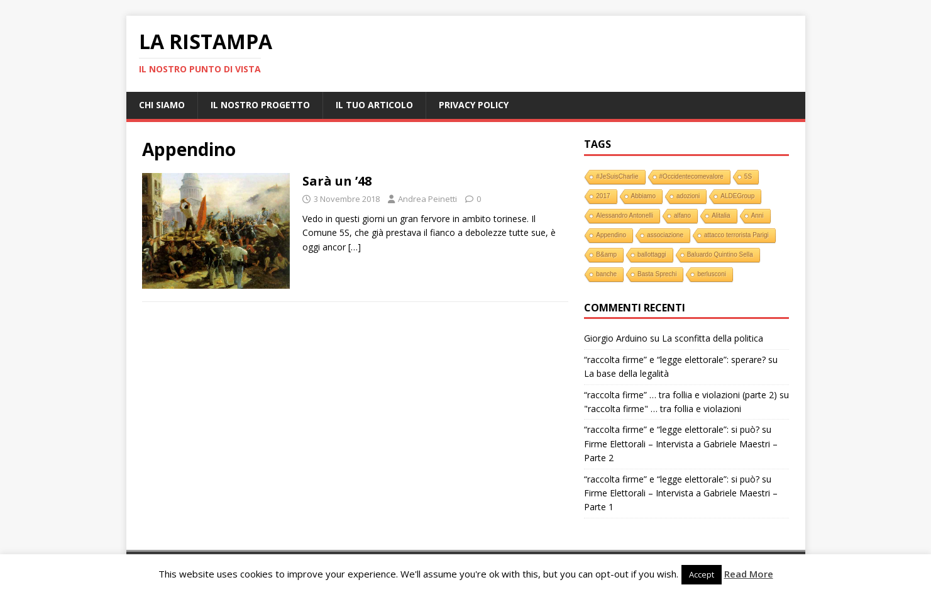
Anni (757, 215)
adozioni (688, 196)
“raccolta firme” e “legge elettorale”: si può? (671, 429)
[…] (354, 247)
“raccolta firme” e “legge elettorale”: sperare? (675, 360)
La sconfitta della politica (712, 338)
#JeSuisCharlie (617, 176)
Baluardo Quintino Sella (720, 254)
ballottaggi (651, 254)
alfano (682, 215)
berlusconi (711, 274)
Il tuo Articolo (374, 105)
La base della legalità (626, 373)
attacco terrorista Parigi (736, 235)
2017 (603, 196)
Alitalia (721, 215)
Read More (748, 573)
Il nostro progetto (260, 105)
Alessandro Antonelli (624, 215)
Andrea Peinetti (427, 198)
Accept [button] (701, 574)
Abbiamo (643, 196)
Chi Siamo (162, 105)
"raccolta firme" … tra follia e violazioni (662, 409)
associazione (665, 235)
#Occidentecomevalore (691, 176)
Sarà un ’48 (337, 180)
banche (606, 274)
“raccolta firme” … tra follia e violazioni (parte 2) (680, 395)
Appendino (611, 235)
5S (748, 176)
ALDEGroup (737, 196)
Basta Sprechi (656, 274)
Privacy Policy (474, 105)
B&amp (606, 254)
